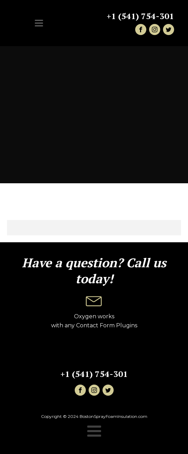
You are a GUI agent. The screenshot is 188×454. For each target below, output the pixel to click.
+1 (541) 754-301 (140, 16)
